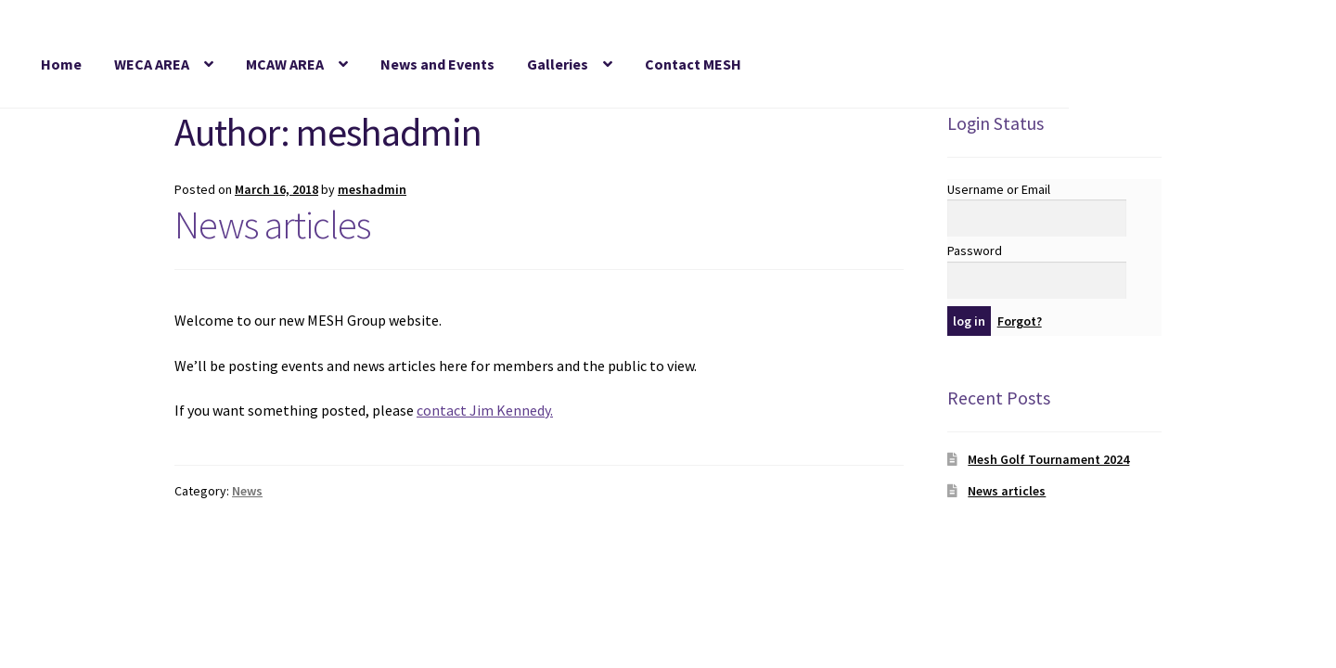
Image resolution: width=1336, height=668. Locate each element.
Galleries (557, 64)
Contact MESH (693, 64)
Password (974, 250)
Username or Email (998, 189)
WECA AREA (151, 64)
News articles (272, 224)
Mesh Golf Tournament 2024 (1048, 459)
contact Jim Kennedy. (485, 410)
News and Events (437, 64)
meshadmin (372, 189)
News (247, 490)
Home (61, 64)
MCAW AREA (285, 64)
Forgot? (1019, 321)
